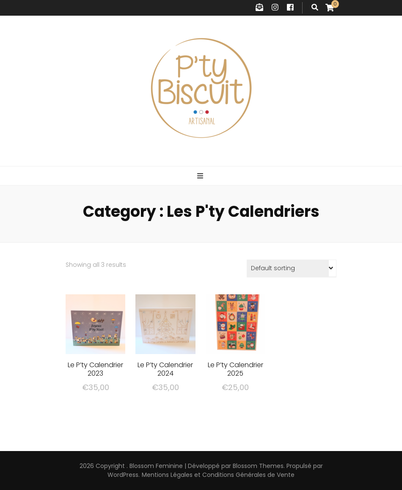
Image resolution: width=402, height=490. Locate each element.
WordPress (122, 475)
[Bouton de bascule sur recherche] (314, 8)
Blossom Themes (258, 466)
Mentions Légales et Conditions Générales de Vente (218, 475)
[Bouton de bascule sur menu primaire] (201, 176)
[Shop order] (291, 268)
